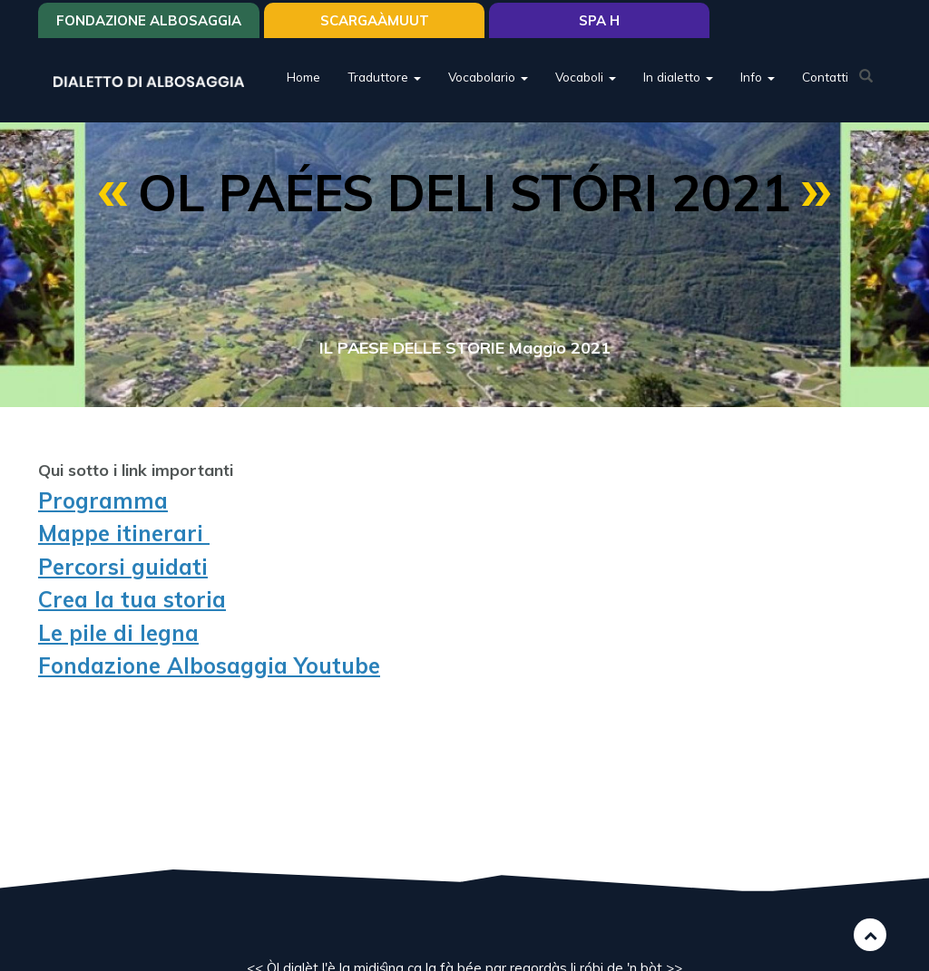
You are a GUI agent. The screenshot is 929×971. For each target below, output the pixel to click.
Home (303, 76)
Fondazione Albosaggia (148, 20)
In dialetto (678, 76)
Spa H (599, 20)
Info (757, 76)
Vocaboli (585, 76)
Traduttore (384, 76)
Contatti (825, 76)
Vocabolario (488, 76)
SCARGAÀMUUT (374, 20)
